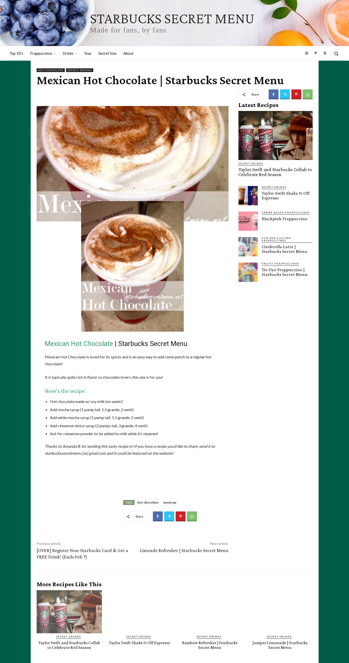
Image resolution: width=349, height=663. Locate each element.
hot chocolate (148, 502)
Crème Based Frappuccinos (286, 212)
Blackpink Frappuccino (284, 218)
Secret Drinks (79, 70)
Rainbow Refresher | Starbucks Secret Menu (210, 645)
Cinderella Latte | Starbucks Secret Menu (284, 248)
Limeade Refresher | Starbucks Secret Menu (184, 550)
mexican (169, 502)
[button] (336, 53)
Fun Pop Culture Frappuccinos (276, 238)
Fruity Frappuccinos (280, 263)
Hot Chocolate (51, 70)
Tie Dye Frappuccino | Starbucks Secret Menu (284, 271)
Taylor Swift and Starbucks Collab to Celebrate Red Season (273, 172)
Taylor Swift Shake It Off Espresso (285, 195)
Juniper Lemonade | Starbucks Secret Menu (280, 645)
